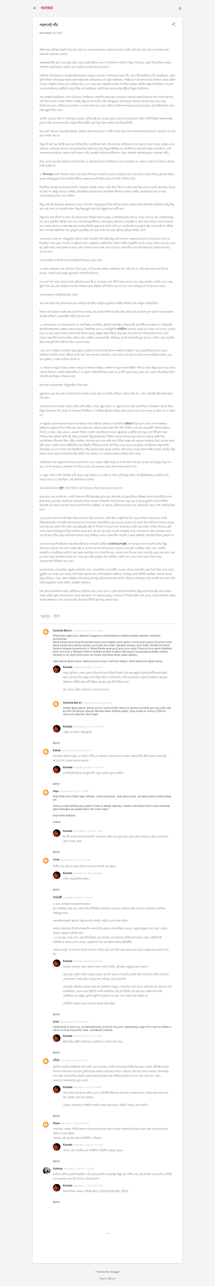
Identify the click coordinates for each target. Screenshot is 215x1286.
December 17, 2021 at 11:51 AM (79, 1168)
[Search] (180, 9)
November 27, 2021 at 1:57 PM (74, 791)
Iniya (56, 791)
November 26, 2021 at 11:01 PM (88, 767)
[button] (173, 24)
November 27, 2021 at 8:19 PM (88, 831)
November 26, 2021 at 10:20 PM (77, 750)
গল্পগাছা (45, 616)
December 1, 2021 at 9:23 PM (75, 1123)
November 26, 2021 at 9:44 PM (97, 703)
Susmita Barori (62, 630)
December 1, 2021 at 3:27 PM (74, 1060)
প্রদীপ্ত (56, 1060)
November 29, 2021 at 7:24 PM (88, 1036)
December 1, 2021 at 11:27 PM (88, 1145)
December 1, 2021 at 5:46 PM (87, 1087)
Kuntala (67, 667)
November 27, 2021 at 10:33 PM (75, 860)
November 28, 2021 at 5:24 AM (88, 961)
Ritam (56, 1123)
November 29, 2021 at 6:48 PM (74, 1022)
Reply (56, 743)
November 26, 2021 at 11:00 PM (88, 726)
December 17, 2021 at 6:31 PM (88, 1185)
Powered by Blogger (107, 1271)
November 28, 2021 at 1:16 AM (77, 897)
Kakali (56, 750)
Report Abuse (107, 1278)
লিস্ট (56, 616)
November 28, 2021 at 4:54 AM (88, 873)
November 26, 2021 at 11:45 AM (88, 630)
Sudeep (57, 1168)
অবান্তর (47, 8)
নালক (56, 859)
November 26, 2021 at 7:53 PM (88, 667)
